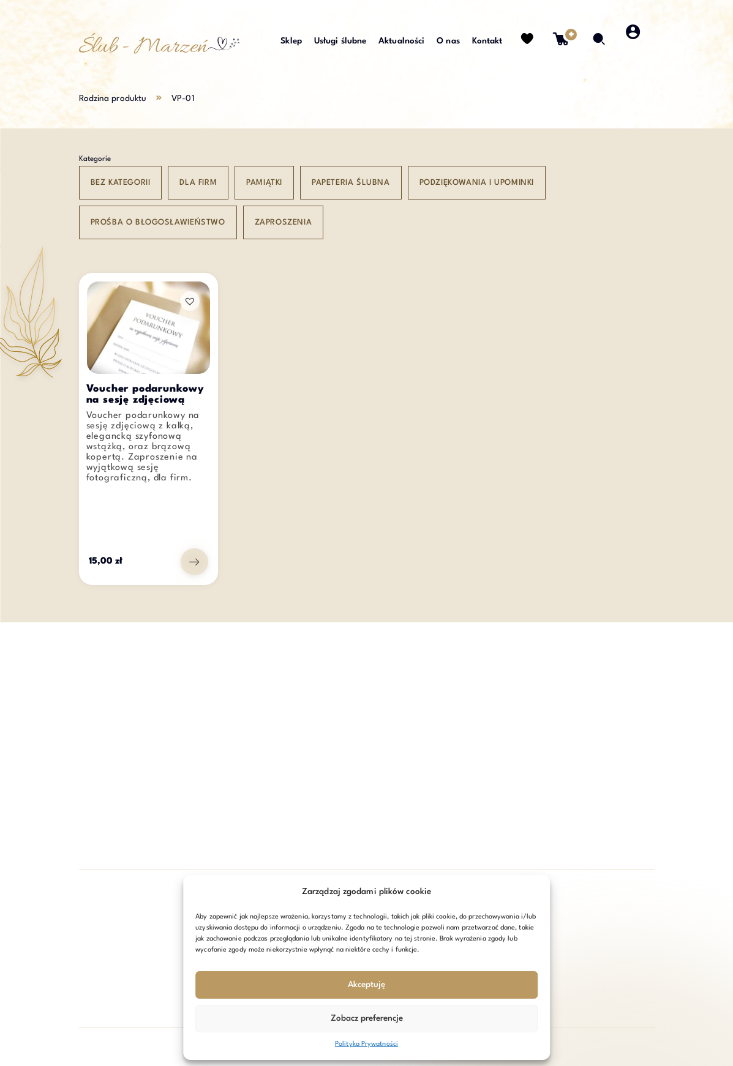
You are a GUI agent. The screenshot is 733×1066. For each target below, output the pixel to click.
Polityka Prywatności (366, 1044)
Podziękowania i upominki (476, 183)
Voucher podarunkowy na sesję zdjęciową (145, 394)
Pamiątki (264, 183)
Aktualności (401, 41)
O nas (448, 41)
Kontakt (487, 41)
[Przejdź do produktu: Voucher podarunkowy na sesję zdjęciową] (194, 561)
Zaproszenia (283, 222)
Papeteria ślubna (351, 183)
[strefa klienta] (633, 46)
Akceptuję (366, 984)
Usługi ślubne (340, 41)
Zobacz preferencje (367, 1018)
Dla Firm (198, 183)
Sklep (291, 41)
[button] (190, 301)
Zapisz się (607, 949)
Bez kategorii (121, 183)
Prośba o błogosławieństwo (158, 222)
